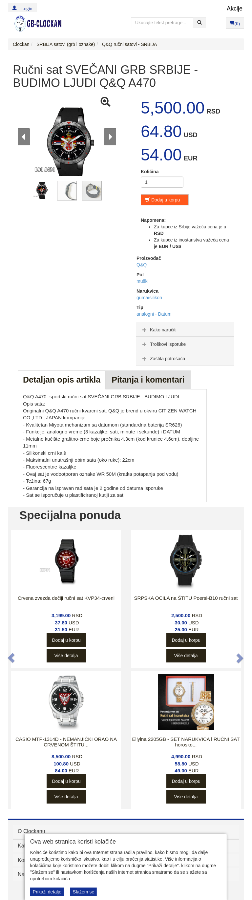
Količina (149, 171)
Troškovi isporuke (163, 344)
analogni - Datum (154, 314)
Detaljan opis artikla (61, 379)
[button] (22, 7)
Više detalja (66, 655)
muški (142, 281)
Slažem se (83, 891)
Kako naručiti (159, 329)
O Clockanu (31, 831)
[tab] (185, 329)
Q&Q (141, 264)
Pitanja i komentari (148, 379)
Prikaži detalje (47, 891)
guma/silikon (149, 297)
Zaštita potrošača (163, 358)
